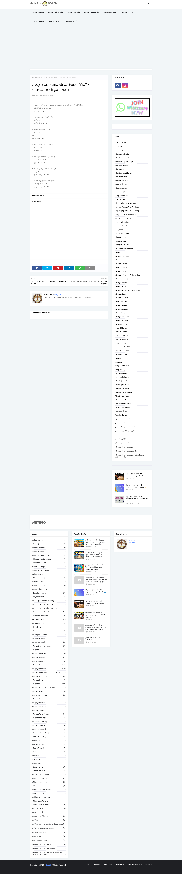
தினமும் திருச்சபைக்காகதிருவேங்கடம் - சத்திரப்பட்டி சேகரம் (130, 456)
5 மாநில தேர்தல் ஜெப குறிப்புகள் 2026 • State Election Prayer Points (93, 554)
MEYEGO (48, 865)
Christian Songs (121, 169)
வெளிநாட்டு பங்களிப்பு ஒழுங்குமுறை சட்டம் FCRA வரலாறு (95, 615)
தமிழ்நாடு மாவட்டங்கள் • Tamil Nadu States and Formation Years (94, 567)
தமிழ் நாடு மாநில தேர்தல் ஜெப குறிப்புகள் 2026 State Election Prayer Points (95, 542)
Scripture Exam (121, 354)
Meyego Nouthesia (122, 298)
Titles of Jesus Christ (123, 407)
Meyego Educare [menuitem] (38, 21)
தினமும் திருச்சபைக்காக (124, 447)
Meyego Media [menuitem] (72, 21)
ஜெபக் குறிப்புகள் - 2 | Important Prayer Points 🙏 (136, 486)
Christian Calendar (122, 154)
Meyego (36, 95)
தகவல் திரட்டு (120, 439)
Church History (121, 184)
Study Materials (121, 373)
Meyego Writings (121, 320)
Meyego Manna (121, 286)
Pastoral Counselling (123, 335)
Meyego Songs (120, 313)
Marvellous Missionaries (124, 249)
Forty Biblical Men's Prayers (125, 215)
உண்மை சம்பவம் (121, 435)
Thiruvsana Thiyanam (123, 404)
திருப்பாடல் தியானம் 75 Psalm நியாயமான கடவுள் (95, 639)
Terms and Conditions (134, 864)
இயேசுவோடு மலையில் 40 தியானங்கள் (130, 427)
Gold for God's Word (123, 218)
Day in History (120, 199)
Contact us (148, 864)
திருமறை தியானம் (122, 443)
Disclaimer (120, 864)
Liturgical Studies (122, 245)
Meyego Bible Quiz (122, 256)
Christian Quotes (121, 165)
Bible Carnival (120, 143)
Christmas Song (121, 177)
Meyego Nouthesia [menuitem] (91, 12)
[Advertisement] (91, 47)
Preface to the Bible (123, 347)
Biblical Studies (121, 150)
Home (34, 77)
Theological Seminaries (124, 392)
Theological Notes (122, 388)
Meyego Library (121, 283)
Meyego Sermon (121, 305)
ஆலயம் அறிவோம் (122, 419)
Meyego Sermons (121, 309)
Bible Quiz (119, 146)
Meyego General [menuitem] (55, 21)
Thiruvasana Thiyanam (123, 400)
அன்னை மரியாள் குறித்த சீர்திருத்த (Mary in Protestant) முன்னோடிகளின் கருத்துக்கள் (96, 579)
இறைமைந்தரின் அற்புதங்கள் (126, 431)
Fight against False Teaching (125, 203)
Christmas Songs (121, 180)
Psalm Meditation (122, 351)
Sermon (118, 358)
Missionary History (122, 324)
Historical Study (121, 226)
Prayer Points (120, 343)
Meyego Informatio (122, 271)
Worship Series (121, 415)
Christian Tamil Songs (123, 173)
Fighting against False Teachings (127, 211)
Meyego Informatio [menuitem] (110, 12)
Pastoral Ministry (121, 339)
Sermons (118, 362)
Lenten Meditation (122, 233)
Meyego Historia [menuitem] (73, 12)
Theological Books (122, 385)
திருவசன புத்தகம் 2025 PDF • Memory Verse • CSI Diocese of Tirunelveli (136, 499)
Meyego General (121, 264)
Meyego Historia (121, 267)
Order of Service (121, 328)
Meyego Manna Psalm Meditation (127, 290)
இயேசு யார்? (120, 423)
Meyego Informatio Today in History (128, 275)
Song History (120, 370)
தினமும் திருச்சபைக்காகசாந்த (126, 451)
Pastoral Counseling (122, 332)
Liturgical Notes (121, 241)
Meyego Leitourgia (122, 279)
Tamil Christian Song (123, 377)
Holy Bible (119, 230)
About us (97, 864)
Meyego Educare (121, 260)
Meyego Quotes (121, 301)
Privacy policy (108, 864)
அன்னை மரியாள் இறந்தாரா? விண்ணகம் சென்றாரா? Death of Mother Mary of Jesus (96, 627)
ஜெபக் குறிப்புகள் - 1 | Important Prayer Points (135, 475)
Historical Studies (122, 222)
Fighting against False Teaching (127, 207)
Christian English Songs (124, 162)
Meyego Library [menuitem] (128, 12)
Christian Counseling (123, 158)
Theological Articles (122, 381)
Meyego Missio (120, 294)
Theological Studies (122, 396)
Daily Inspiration (121, 196)
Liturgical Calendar (122, 237)
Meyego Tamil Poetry (123, 317)
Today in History (121, 411)
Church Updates (121, 188)
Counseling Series (122, 192)
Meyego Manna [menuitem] (38, 12)
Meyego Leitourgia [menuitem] (55, 12)
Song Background (122, 366)
